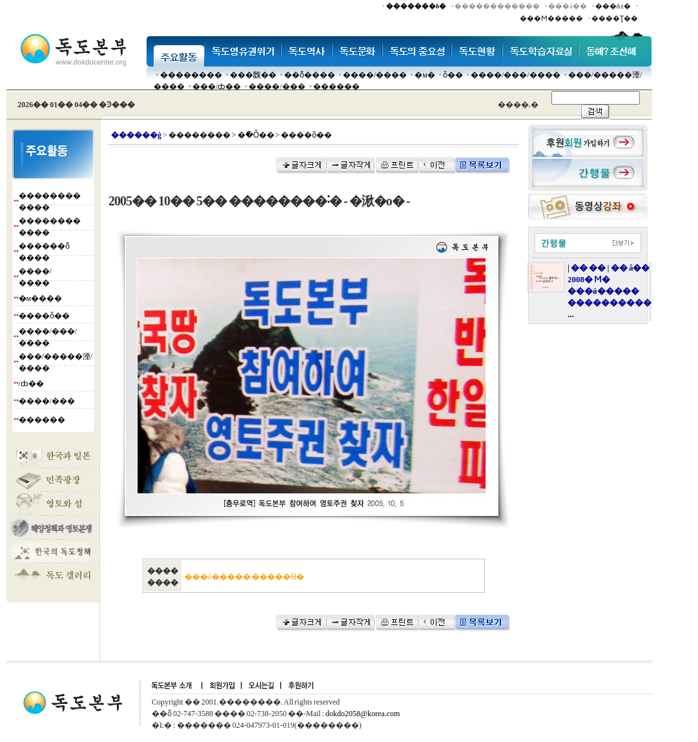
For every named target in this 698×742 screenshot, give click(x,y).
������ (336, 86)
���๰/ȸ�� (216, 86)
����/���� (375, 74)
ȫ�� (453, 74)
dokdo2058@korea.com (362, 713)
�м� (425, 74)
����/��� (277, 86)
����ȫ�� (44, 315)
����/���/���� (515, 74)
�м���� (41, 298)
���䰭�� (253, 74)
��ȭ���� (309, 74)
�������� (191, 74)
